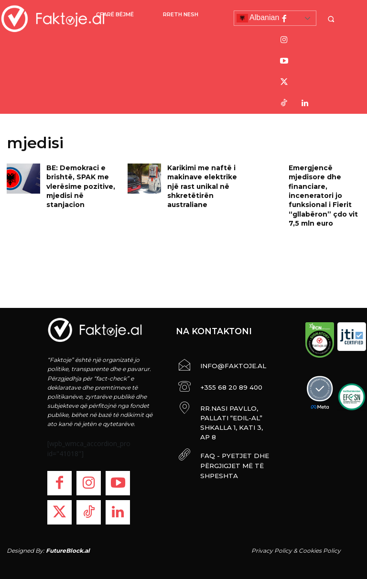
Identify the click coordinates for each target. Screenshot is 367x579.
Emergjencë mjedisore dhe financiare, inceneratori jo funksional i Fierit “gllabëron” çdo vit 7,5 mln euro (324, 191)
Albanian (258, 18)
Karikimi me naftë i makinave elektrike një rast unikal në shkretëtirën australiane (198, 183)
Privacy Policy (271, 550)
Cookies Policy (320, 550)
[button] (332, 19)
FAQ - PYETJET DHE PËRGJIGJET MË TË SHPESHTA (227, 443)
